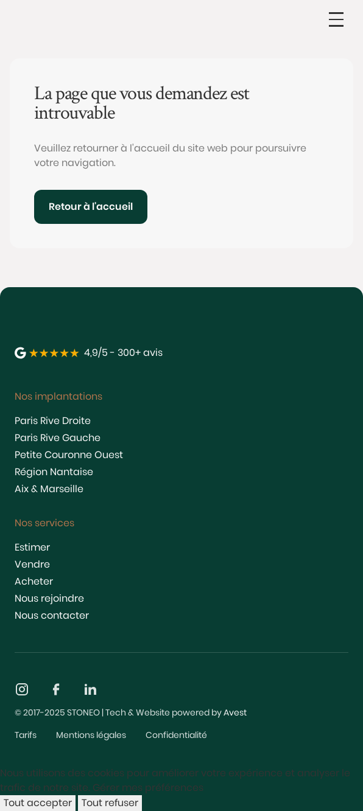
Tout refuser (110, 803)
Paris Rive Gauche (57, 438)
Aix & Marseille (49, 489)
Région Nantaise (54, 472)
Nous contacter (52, 615)
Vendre (32, 564)
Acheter (34, 581)
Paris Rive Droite (53, 421)
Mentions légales (91, 735)
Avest (235, 712)
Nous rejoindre (49, 598)
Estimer (32, 547)
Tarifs (26, 735)
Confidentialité (176, 735)
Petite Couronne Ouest (69, 455)
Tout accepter (38, 803)
